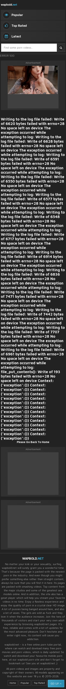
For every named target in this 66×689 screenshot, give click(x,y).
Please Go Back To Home (33, 442)
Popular (25, 682)
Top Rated (39, 682)
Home (13, 682)
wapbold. (9, 4)
